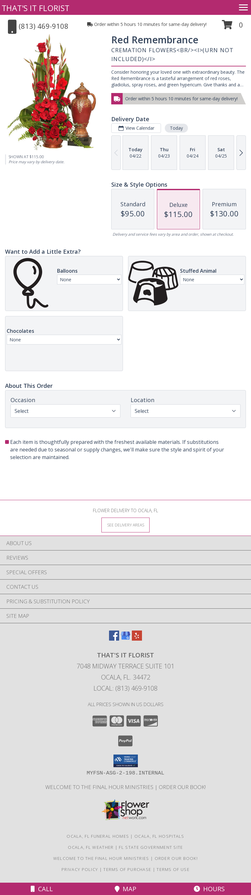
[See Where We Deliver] (125, 525)
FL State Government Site (151, 847)
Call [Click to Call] (42, 889)
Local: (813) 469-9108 (125, 688)
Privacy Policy (79, 869)
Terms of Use (173, 869)
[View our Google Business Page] (125, 638)
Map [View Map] (125, 889)
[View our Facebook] (114, 638)
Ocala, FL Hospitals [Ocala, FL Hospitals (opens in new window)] (159, 836)
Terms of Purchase (127, 869)
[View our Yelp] (137, 638)
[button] (232, 27)
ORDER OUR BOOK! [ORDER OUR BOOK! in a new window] (182, 787)
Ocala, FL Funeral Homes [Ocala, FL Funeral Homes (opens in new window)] (98, 836)
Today (176, 128)
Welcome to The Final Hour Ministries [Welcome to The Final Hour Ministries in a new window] (100, 787)
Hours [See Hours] (209, 889)
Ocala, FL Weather (90, 847)
